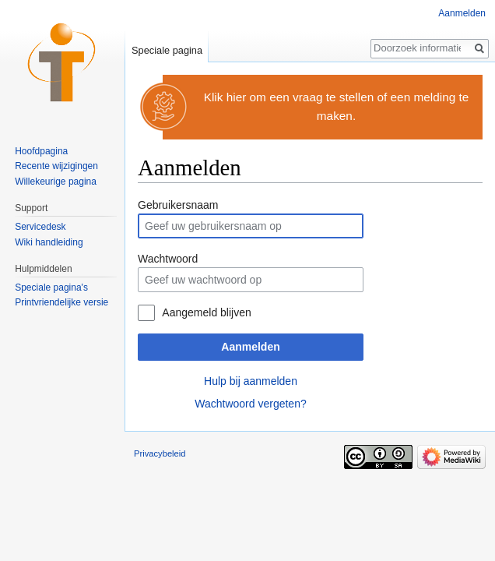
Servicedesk (40, 226)
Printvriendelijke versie (61, 302)
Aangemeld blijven (206, 312)
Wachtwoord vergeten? (250, 403)
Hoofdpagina (41, 151)
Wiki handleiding (48, 242)
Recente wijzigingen (56, 166)
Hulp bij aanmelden (250, 381)
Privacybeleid (160, 453)
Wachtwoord (168, 258)
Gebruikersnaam (178, 205)
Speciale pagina (167, 50)
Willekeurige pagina (56, 181)
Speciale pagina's (51, 287)
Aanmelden (250, 346)
